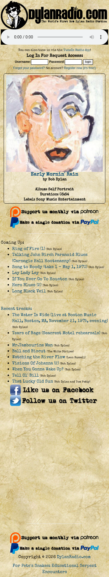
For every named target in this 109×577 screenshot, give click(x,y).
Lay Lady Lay (25, 272)
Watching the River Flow (38, 357)
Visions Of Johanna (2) (35, 363)
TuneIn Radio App (76, 50)
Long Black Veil (29, 291)
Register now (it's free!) (80, 68)
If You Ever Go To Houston (39, 279)
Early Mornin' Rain (54, 174)
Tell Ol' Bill (25, 375)
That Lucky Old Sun (32, 381)
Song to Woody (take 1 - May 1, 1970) (49, 266)
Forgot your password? (29, 68)
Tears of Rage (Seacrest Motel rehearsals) (56, 333)
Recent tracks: (16, 308)
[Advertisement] (53, 465)
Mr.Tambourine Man (32, 345)
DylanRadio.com (74, 556)
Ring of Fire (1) (28, 248)
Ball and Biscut (29, 351)
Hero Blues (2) (26, 285)
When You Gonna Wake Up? (38, 369)
